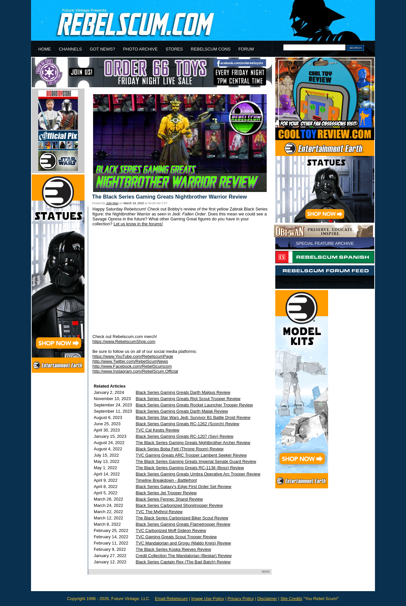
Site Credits (291, 598)
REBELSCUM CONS (210, 49)
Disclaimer (267, 598)
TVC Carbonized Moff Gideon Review (171, 530)
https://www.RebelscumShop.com (123, 341)
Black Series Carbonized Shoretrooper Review (179, 505)
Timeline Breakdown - (166, 480)
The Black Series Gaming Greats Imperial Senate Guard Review (196, 461)
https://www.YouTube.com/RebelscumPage (132, 356)
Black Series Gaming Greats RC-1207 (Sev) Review (184, 436)
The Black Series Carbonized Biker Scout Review (182, 517)
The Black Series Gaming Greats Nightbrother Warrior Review (169, 197)
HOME (44, 49)
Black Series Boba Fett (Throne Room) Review (179, 448)
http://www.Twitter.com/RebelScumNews (130, 361)
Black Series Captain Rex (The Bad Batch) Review (183, 561)
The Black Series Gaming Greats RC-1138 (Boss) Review (190, 467)
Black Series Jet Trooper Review (166, 492)
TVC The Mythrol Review (159, 511)
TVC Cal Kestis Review (157, 430)
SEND (265, 571)
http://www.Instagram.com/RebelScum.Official (135, 371)
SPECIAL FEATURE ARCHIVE (325, 243)
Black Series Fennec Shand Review (169, 499)
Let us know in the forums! (138, 223)
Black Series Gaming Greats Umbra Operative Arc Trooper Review (198, 474)
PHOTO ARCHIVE (140, 49)
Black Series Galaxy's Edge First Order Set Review (183, 486)
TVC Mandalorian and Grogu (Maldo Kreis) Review (183, 543)
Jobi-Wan (112, 203)
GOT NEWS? (102, 49)
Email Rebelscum (171, 598)
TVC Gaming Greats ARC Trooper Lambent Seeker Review (191, 455)
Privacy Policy (240, 598)
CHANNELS (70, 49)
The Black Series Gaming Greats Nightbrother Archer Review (193, 442)
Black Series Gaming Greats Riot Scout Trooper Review (188, 398)
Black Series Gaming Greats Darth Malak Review (182, 411)
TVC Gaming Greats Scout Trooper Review (176, 536)
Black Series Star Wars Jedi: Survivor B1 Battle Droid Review (193, 417)
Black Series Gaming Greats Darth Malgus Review (183, 392)
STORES (174, 49)
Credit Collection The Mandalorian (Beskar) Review (184, 555)
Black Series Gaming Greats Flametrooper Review (183, 524)
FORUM (246, 49)
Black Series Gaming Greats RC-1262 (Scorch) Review (187, 423)
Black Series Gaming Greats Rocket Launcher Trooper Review (194, 404)
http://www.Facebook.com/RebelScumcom (132, 366)
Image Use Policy (207, 598)
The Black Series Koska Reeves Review (173, 549)
